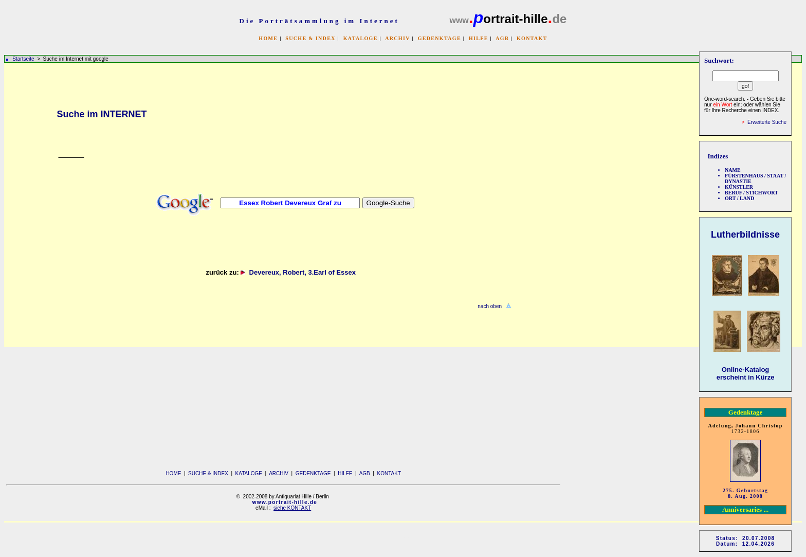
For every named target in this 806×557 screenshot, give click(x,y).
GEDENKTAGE (439, 38)
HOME (268, 38)
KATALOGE (360, 38)
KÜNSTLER (739, 187)
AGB (502, 38)
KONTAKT (532, 38)
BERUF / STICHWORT (751, 192)
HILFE (478, 38)
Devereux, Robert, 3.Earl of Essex (304, 272)
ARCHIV (397, 38)
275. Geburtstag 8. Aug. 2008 (745, 493)
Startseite (23, 59)
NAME (733, 170)
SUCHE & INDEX (310, 38)
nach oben (490, 306)
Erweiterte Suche (766, 122)
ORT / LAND (739, 198)
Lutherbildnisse (745, 234)
